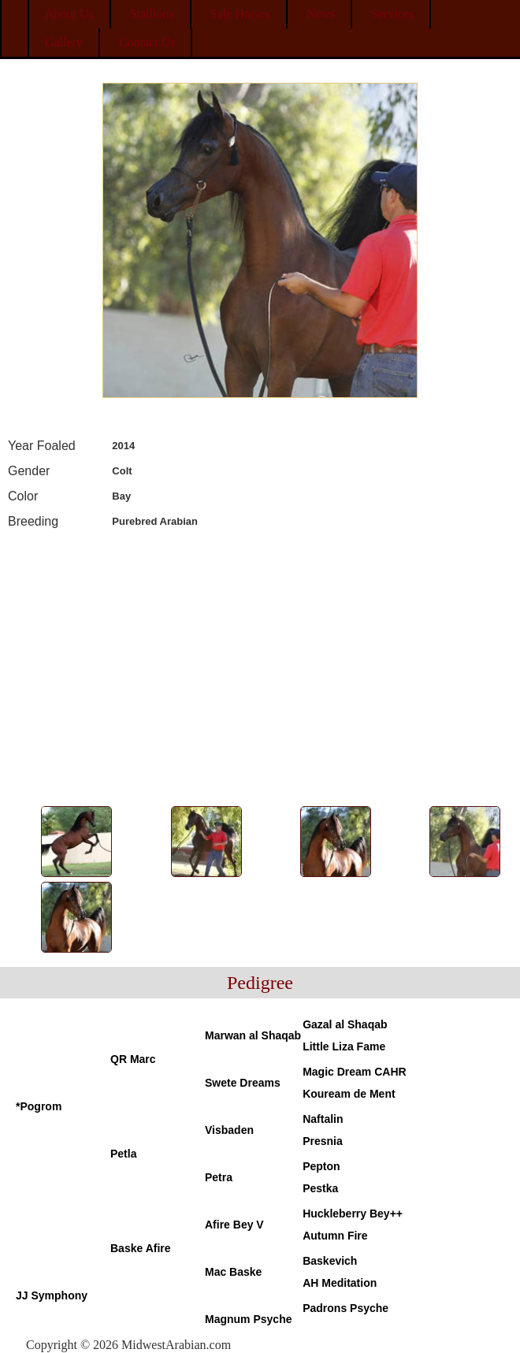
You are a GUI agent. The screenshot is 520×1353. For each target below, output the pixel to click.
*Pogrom (38, 1106)
